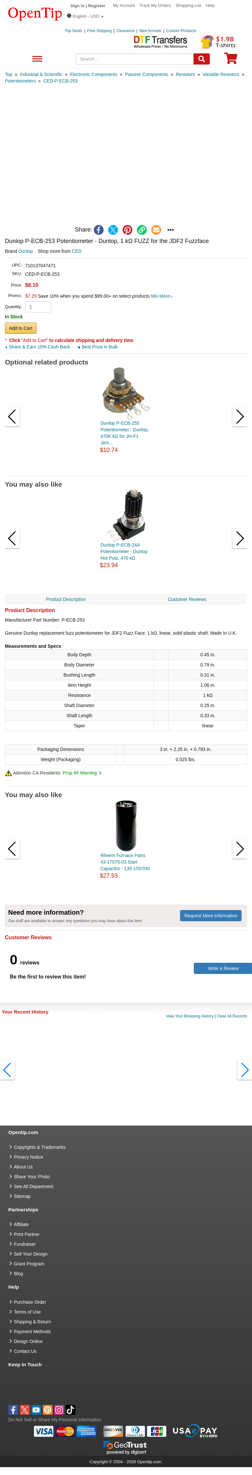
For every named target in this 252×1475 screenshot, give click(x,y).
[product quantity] (38, 306)
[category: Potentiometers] (20, 81)
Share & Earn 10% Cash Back (38, 346)
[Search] (201, 59)
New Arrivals (150, 30)
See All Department (36, 59)
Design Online (28, 1341)
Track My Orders (155, 5)
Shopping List (188, 5)
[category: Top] (8, 74)
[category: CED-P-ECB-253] (60, 81)
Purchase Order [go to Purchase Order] (30, 1302)
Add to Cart (20, 328)
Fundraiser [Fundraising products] (25, 1244)
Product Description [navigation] (66, 599)
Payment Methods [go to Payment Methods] (32, 1331)
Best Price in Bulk (98, 346)
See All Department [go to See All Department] (34, 1186)
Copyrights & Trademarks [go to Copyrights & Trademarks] (40, 1147)
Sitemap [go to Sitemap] (22, 1196)
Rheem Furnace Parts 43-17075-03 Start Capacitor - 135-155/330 (125, 862)
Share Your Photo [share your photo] (32, 1176)
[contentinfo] (35, 13)
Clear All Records (232, 1016)
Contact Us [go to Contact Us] (25, 1351)
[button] (85, 16)
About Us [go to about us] (23, 1166)
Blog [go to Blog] (18, 1273)
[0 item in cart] (230, 60)
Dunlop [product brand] (25, 251)
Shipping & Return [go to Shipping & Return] (32, 1321)
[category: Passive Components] (146, 74)
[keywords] (135, 59)
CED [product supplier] (77, 251)
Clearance (126, 30)
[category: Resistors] (185, 74)
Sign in (77, 5)
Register (96, 5)
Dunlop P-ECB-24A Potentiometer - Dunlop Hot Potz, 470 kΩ (124, 551)
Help (210, 5)
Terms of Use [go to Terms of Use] (27, 1312)
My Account (124, 5)
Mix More (162, 296)
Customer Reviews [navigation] (187, 599)
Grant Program (29, 1263)
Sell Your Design (31, 1254)
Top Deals (73, 30)
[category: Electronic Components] (93, 74)
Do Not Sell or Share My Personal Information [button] (54, 1419)
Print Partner (27, 1234)
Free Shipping (99, 30)
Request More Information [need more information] (210, 915)
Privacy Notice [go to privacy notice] (28, 1157)
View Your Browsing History (190, 1016)
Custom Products (181, 30)
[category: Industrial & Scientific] (41, 74)
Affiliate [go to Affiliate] (21, 1224)
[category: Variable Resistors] (221, 74)
